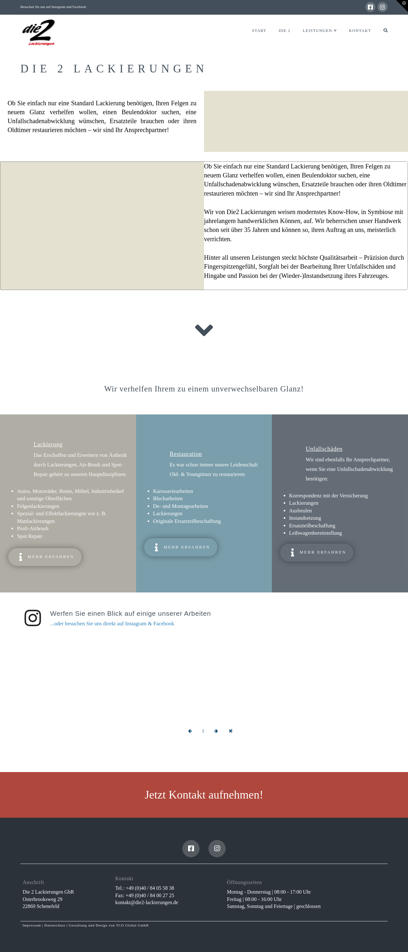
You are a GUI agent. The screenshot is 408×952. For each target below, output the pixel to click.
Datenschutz (54, 925)
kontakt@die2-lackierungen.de (146, 902)
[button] (402, 6)
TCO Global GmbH (132, 925)
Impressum (32, 925)
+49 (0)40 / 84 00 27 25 (150, 895)
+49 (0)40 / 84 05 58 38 (150, 888)
